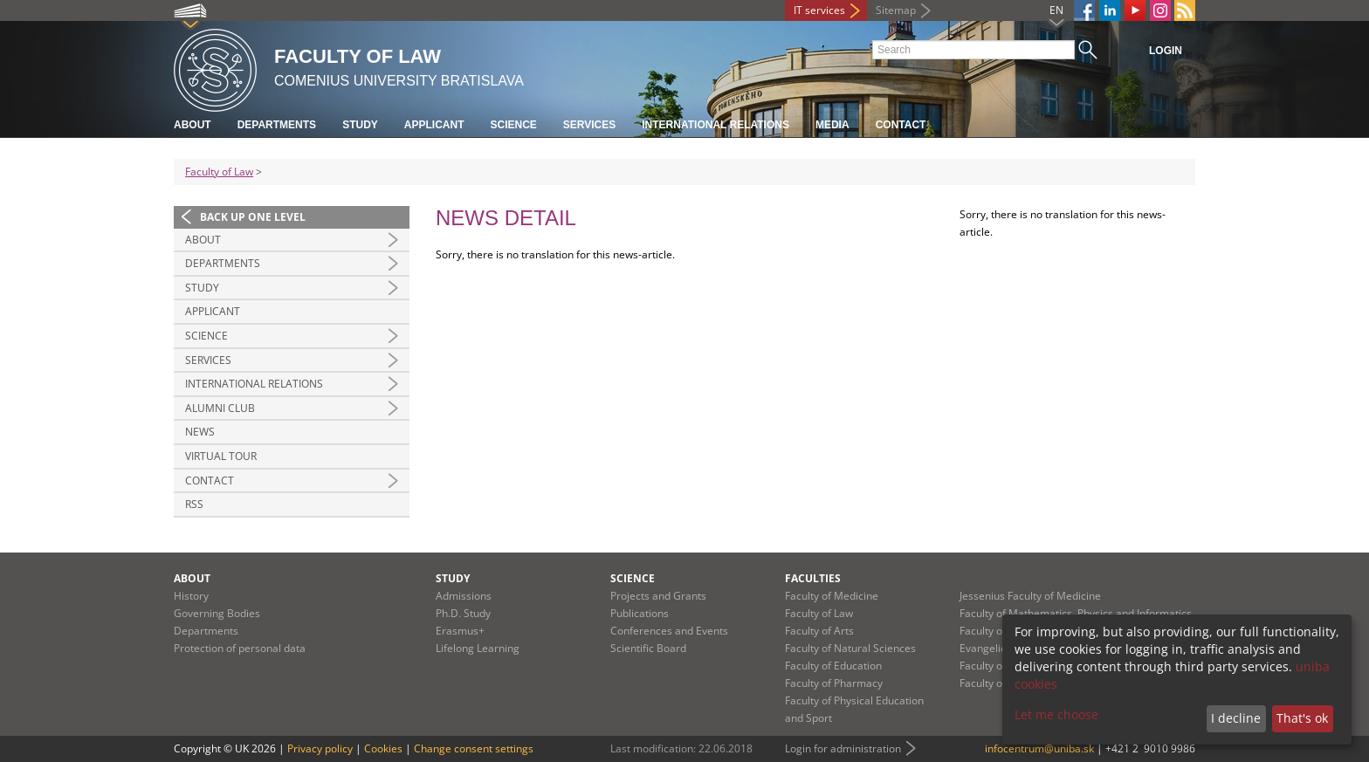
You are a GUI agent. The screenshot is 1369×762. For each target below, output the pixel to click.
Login (1165, 51)
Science (513, 125)
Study (360, 125)
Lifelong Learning (477, 648)
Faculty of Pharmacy (834, 683)
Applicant (434, 125)
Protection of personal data (240, 648)
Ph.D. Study (463, 613)
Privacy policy (320, 748)
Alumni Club (220, 408)
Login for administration (843, 748)
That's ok (1302, 718)
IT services (819, 10)
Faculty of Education (833, 665)
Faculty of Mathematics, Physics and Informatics (1076, 613)
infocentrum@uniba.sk (1039, 748)
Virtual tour (221, 456)
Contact (901, 125)
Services (589, 125)
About (192, 125)
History (191, 595)
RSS (194, 504)
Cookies (383, 748)
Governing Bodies (217, 613)
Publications (639, 613)
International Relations (715, 125)
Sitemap (896, 10)
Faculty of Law (219, 171)
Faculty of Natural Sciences (850, 648)
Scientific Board (648, 648)
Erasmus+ (460, 630)
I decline (1236, 718)
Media (832, 125)
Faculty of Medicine (831, 595)
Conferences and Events (669, 630)
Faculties (813, 578)
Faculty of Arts (819, 630)
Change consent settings (473, 748)
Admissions (464, 595)
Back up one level (253, 216)
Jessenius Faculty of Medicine (1030, 595)
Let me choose (1056, 714)
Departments (276, 125)
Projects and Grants (658, 595)
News (200, 431)
